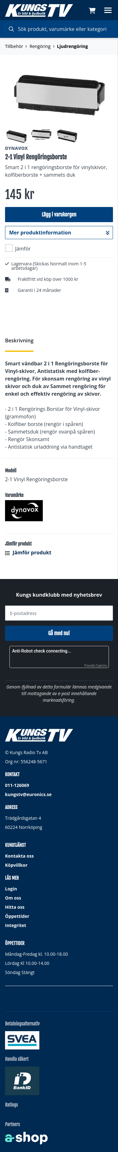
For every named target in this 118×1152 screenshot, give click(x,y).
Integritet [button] (15, 925)
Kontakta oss (19, 856)
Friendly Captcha (95, 665)
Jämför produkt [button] (28, 552)
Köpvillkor (16, 865)
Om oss (13, 898)
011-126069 (17, 785)
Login (11, 889)
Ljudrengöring (72, 46)
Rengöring (40, 46)
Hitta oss (15, 907)
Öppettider (17, 916)
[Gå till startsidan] (39, 10)
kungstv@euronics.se (28, 794)
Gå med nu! (59, 633)
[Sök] (59, 29)
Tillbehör (14, 46)
